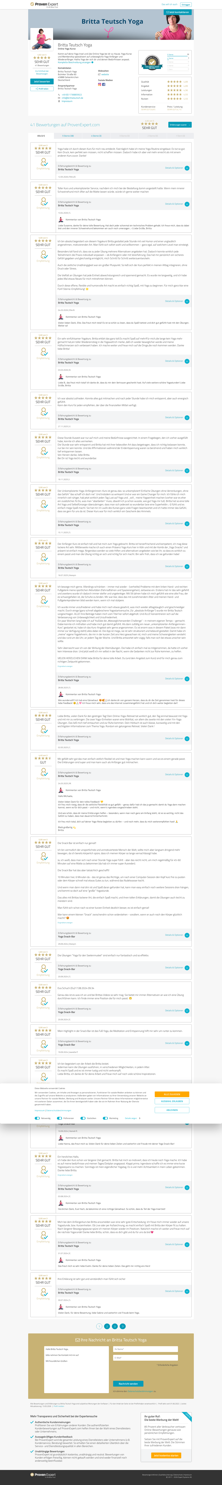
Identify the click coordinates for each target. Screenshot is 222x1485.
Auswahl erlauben (172, 1462)
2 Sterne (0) (153, 135)
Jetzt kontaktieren (177, 12)
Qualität (145, 81)
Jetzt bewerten (42, 81)
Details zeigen (131, 1479)
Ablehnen (172, 1471)
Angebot (145, 85)
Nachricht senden (128, 1383)
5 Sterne (170, 54)
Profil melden (59, 1406)
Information (146, 94)
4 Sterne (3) (96, 135)
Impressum (40, 1471)
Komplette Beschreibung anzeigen (75, 62)
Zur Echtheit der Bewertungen (42, 72)
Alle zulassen (172, 1455)
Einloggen (186, 4)
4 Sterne (170, 58)
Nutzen (144, 98)
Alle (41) (41, 135)
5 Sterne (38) (68, 135)
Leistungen (146, 90)
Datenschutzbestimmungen (58, 1471)
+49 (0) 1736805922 (72, 94)
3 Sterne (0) (124, 135)
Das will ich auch (169, 4)
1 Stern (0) (180, 135)
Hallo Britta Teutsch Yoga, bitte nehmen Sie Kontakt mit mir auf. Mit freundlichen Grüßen (76, 1369)
